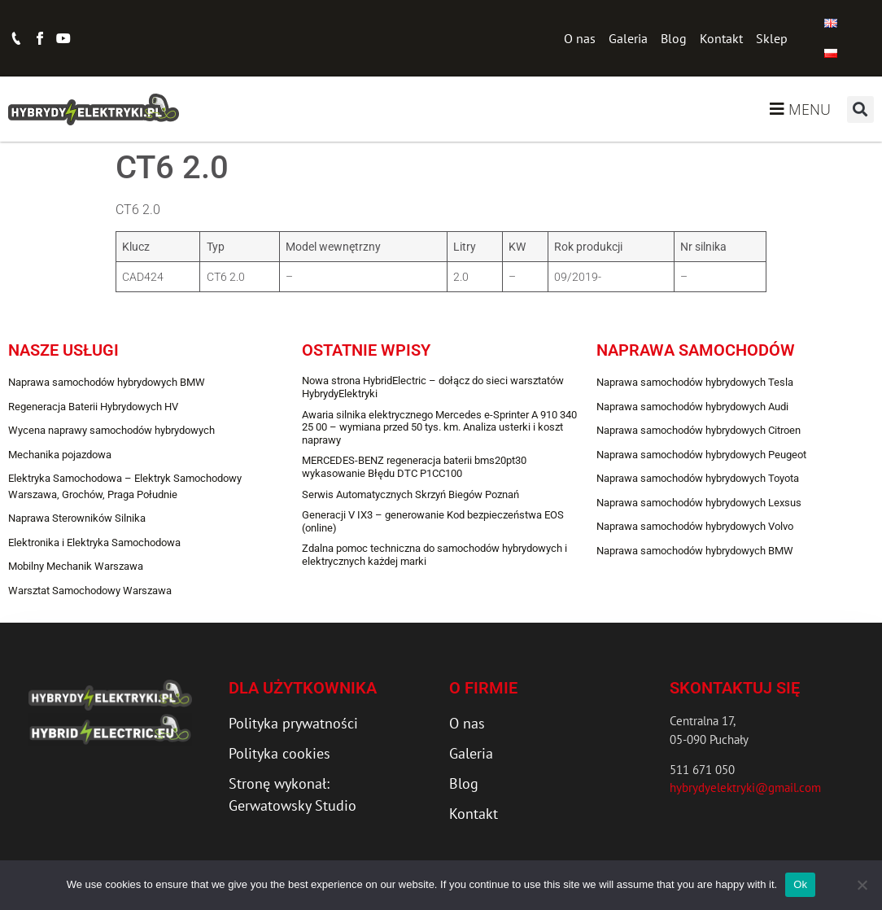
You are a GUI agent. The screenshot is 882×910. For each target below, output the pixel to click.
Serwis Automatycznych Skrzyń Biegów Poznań (410, 494)
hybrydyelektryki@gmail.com (745, 787)
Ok (800, 884)
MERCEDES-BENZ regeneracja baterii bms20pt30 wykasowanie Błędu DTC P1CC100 (414, 466)
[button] (860, 109)
